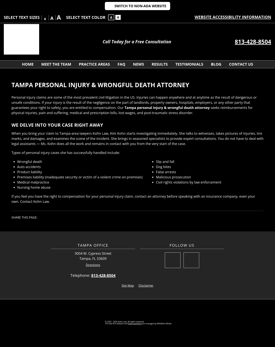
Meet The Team (56, 64)
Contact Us (241, 64)
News (138, 64)
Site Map (127, 285)
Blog (216, 64)
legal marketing (135, 323)
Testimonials (189, 64)
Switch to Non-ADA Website (140, 6)
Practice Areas (94, 64)
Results (160, 64)
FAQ (121, 64)
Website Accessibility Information (233, 17)
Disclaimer (145, 285)
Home (28, 64)
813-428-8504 (253, 42)
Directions (93, 265)
